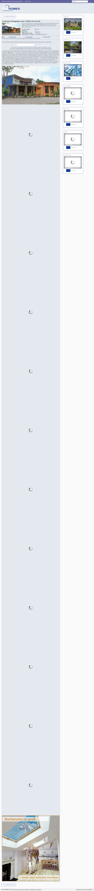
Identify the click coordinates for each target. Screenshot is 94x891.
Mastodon (78, 889)
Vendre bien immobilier (35, 889)
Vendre (9, 1)
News (21, 1)
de (25, 1)
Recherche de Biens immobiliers (21, 889)
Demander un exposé (43, 45)
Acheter (3, 1)
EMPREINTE (90, 889)
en (28, 1)
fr (30, 1)
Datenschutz (84, 889)
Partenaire (15, 1)
